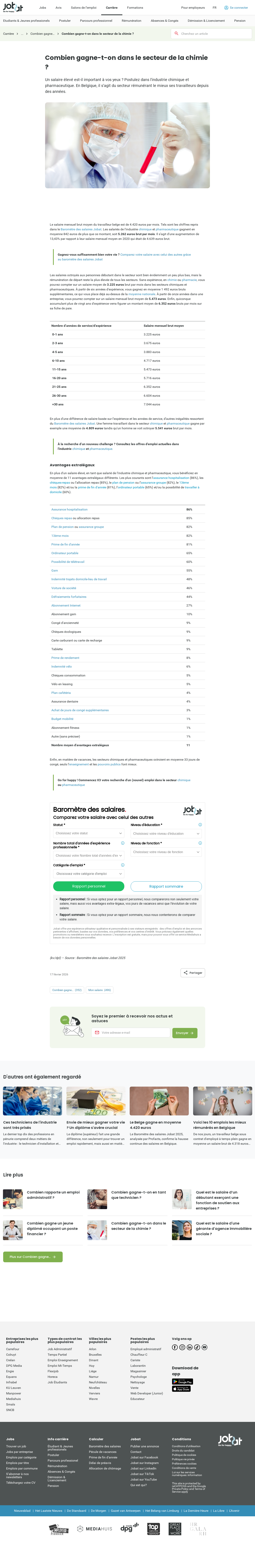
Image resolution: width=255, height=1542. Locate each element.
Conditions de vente (184, 1468)
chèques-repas (60, 482)
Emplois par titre (17, 1463)
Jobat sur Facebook (144, 1458)
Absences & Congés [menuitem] (164, 21)
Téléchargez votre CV (20, 1483)
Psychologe (138, 1377)
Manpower (13, 1394)
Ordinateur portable (64, 553)
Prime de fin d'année (65, 544)
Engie (10, 1371)
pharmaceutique (167, 229)
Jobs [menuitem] (42, 7)
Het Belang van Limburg (162, 1511)
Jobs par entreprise (19, 1452)
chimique (145, 229)
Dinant (93, 1360)
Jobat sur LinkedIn (143, 1469)
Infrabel (11, 1383)
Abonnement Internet (65, 605)
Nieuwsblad (22, 1511)
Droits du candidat (183, 1451)
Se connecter (236, 8)
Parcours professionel (63, 1461)
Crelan (10, 1360)
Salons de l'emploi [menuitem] (83, 7)
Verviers (94, 1394)
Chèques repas (61, 518)
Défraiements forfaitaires (68, 597)
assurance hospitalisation (171, 478)
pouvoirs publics (109, 764)
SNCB (10, 1410)
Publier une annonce (144, 1447)
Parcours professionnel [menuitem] (96, 21)
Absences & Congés (61, 1472)
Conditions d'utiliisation (186, 1446)
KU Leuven (13, 1388)
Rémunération (57, 1466)
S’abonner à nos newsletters (17, 1475)
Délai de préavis (100, 1463)
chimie (172, 280)
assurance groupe (153, 482)
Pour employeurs (193, 7)
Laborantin (138, 1366)
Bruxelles (95, 1355)
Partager (192, 972)
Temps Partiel (57, 1355)
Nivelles (94, 1388)
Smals (10, 1405)
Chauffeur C (138, 1355)
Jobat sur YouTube (143, 1480)
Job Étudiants (57, 1383)
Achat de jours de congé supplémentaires (80, 710)
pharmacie (189, 280)
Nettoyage (137, 1383)
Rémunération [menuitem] (131, 21)
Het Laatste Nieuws (48, 1511)
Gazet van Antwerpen (126, 1511)
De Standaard (76, 1511)
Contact (135, 1452)
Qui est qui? (138, 1485)
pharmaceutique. (101, 449)
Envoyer (182, 1033)
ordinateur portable (131, 487)
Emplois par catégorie (21, 1458)
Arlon (92, 1349)
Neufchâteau (98, 1383)
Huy (91, 1366)
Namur (93, 1377)
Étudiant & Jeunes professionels (60, 1448)
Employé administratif (145, 1349)
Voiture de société (63, 588)
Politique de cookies (184, 1455)
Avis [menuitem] (58, 7)
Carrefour (12, 1349)
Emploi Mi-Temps (60, 1366)
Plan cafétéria (61, 693)
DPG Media (14, 1366)
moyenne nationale (141, 294)
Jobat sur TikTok (142, 1474)
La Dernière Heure (196, 1511)
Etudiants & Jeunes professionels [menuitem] (26, 21)
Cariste (135, 1360)
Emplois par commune (22, 1469)
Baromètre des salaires (105, 1447)
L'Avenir (234, 1511)
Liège (92, 1371)
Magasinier (138, 1371)
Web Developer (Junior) (146, 1394)
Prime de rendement (65, 658)
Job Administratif (60, 1349)
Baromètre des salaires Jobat (81, 229)
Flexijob (53, 1371)
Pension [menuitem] (240, 21)
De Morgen (98, 1511)
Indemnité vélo (61, 666)
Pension (53, 1486)
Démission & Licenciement (57, 1479)
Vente (134, 1388)
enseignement (79, 764)
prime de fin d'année (92, 487)
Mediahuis (13, 1399)
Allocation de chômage (105, 1469)
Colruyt (11, 1355)
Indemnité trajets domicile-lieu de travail (79, 579)
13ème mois (60, 536)
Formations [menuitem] (135, 7)
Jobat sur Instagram (144, 1463)
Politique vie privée (183, 1459)
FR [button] (214, 7)
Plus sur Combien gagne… (30, 1257)
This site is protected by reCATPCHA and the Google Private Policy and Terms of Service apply (189, 1487)
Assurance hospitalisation (69, 509)
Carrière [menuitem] (112, 7)
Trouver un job (16, 1447)
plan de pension (123, 482)
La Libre (218, 1511)
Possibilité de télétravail (67, 562)
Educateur (137, 1399)
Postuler (53, 1455)
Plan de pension (62, 527)
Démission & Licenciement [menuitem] (206, 21)
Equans (11, 1377)
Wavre (93, 1399)
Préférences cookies (184, 1464)
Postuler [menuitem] (65, 21)
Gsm (54, 570)
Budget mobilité (62, 719)
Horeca (53, 1377)
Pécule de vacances (102, 1452)
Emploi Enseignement (63, 1360)
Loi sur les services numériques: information (187, 1474)
